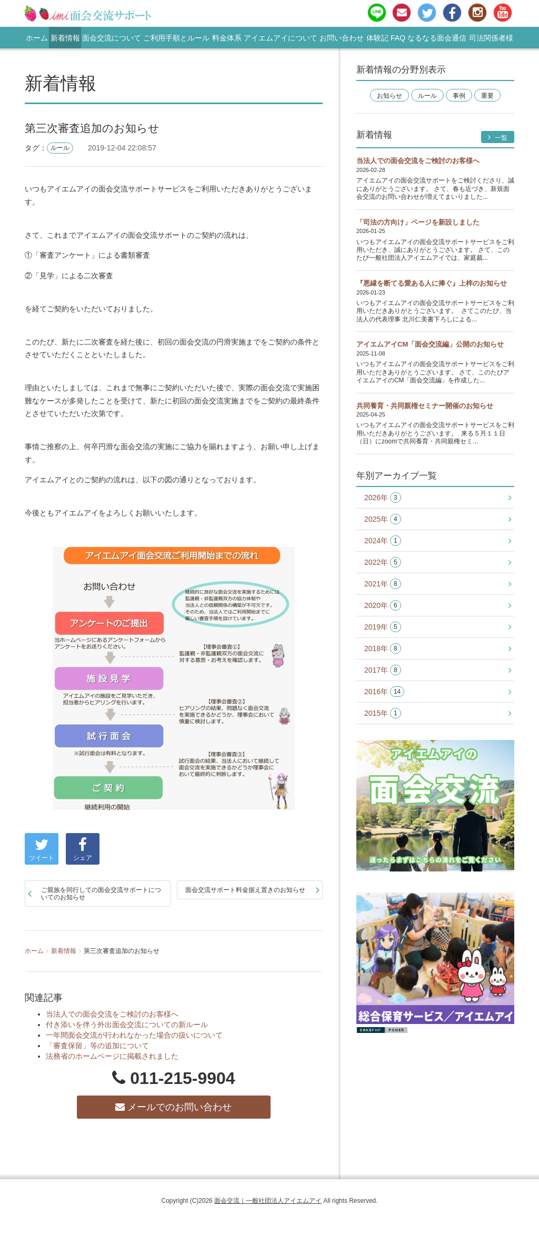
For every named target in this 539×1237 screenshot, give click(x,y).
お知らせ (389, 95)
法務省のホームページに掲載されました (112, 1056)
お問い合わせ (342, 38)
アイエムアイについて (280, 38)
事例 (459, 95)
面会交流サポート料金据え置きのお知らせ (245, 890)
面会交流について (111, 38)
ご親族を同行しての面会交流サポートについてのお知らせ (101, 893)
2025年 (382, 519)
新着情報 (65, 38)
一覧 (497, 137)
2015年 (382, 713)
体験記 (377, 38)
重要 (487, 95)
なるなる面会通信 (436, 38)
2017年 (382, 670)
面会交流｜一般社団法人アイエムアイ (268, 1200)
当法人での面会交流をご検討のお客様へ (112, 1014)
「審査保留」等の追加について (97, 1045)
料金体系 (227, 38)
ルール (60, 147)
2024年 (382, 540)
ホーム (37, 38)
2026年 (382, 497)
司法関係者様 (491, 38)
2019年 (382, 627)
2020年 (382, 605)
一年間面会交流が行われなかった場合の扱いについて (134, 1035)
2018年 (382, 648)
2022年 (382, 562)
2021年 (382, 584)
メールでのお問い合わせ (173, 1107)
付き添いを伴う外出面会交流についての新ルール (127, 1024)
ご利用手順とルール (176, 38)
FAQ (398, 38)
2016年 (384, 691)
